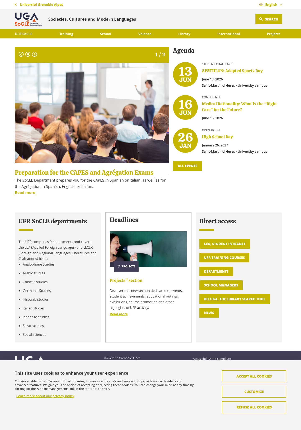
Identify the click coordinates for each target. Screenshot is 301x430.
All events (187, 165)
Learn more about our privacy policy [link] (45, 396)
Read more (119, 314)
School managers (221, 285)
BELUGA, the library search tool (234, 298)
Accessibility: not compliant (212, 359)
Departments (216, 271)
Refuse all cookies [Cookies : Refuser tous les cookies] (254, 407)
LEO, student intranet (224, 243)
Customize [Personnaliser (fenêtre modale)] (254, 391)
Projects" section (126, 281)
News (209, 312)
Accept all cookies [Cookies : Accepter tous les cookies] (254, 376)
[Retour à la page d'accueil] (28, 19)
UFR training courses (224, 257)
